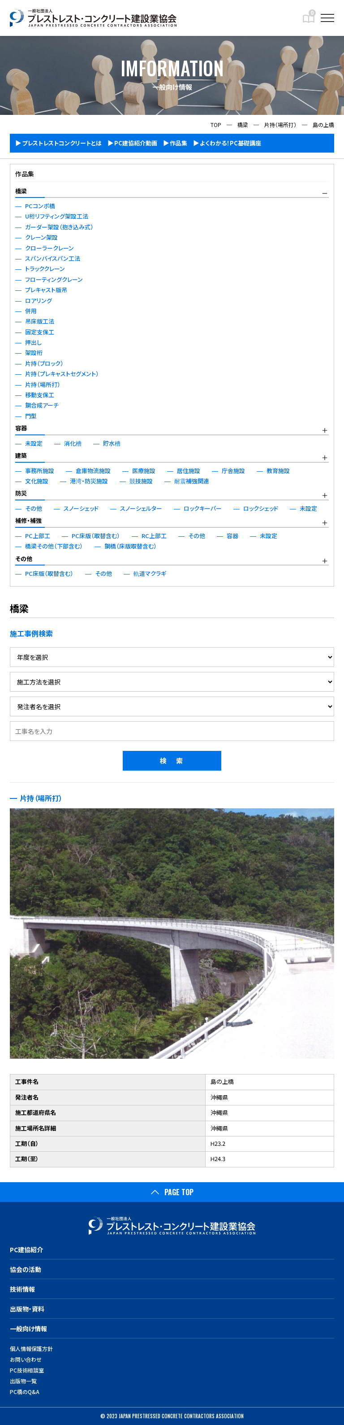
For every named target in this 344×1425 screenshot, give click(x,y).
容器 (21, 428)
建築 (21, 455)
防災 (21, 493)
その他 (23, 558)
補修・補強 (28, 520)
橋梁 (21, 191)
